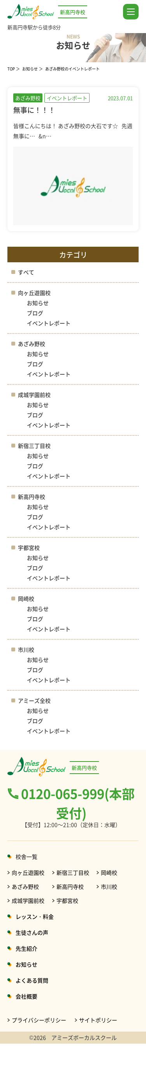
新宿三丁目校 (34, 445)
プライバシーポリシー (39, 1020)
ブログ (35, 313)
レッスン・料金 (35, 916)
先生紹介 (26, 948)
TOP (11, 69)
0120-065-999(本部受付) (78, 803)
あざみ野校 (31, 343)
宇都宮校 (29, 547)
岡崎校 (26, 598)
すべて (26, 272)
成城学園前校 (34, 394)
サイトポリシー (98, 1020)
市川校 (26, 649)
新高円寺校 (31, 496)
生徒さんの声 (32, 932)
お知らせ (30, 69)
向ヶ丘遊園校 (34, 293)
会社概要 (26, 996)
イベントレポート (48, 323)
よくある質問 (32, 980)
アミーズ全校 (34, 700)
